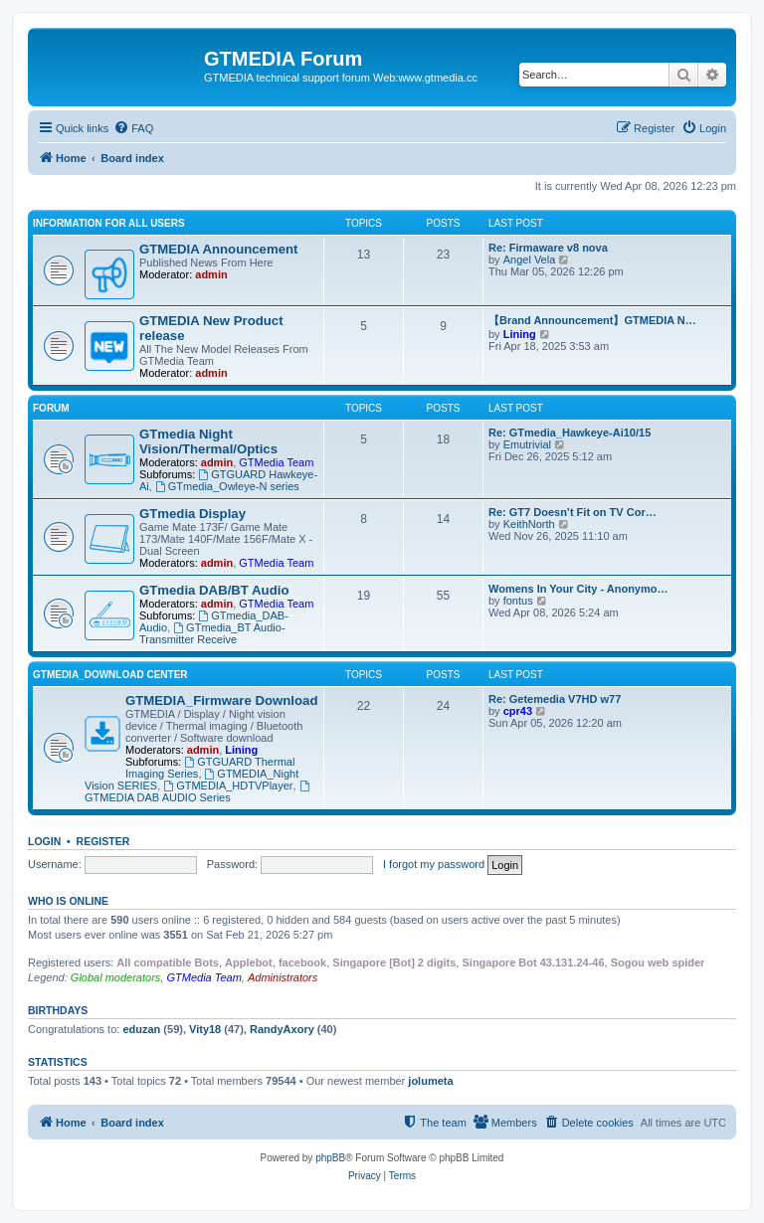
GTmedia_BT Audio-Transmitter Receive (212, 633)
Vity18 (205, 1029)
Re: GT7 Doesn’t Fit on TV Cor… (572, 512)
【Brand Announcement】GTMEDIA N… (592, 320)
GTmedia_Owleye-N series (227, 486)
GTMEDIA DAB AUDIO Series (198, 792)
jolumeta (430, 1081)
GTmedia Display (192, 513)
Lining (519, 334)
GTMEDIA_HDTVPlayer (227, 785)
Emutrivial (527, 444)
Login (44, 841)
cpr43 (517, 711)
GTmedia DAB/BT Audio (213, 590)
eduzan (141, 1029)
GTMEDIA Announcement (218, 249)
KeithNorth (529, 524)
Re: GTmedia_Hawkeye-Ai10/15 (569, 432)
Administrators (282, 977)
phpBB (330, 1157)
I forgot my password (433, 864)
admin (211, 274)
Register (103, 841)
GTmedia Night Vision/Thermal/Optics (208, 441)
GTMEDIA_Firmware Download (221, 700)
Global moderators (116, 977)
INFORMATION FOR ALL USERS (109, 223)
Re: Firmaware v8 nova (548, 248)
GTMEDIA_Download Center (110, 674)
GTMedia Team (276, 462)
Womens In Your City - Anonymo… (578, 589)
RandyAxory (282, 1029)
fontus (518, 601)
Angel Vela (529, 259)
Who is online (68, 901)
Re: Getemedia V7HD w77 (554, 699)
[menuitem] (133, 128)
